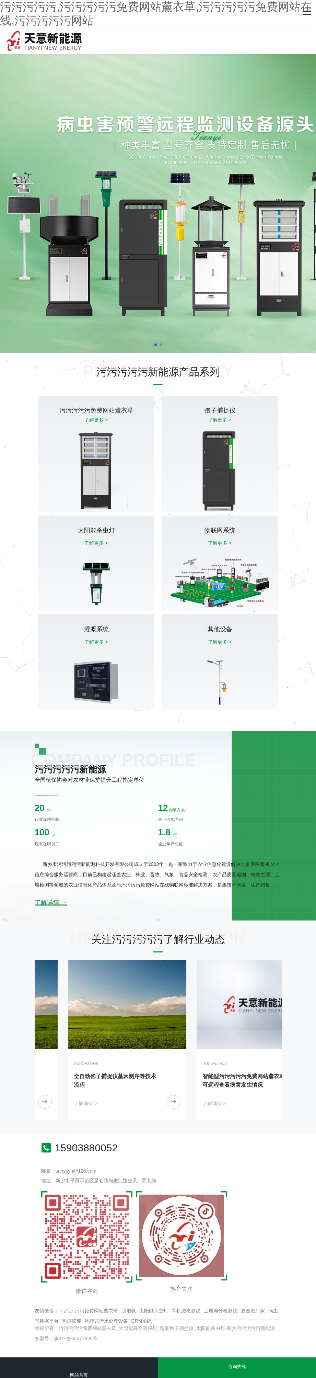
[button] (155, 344)
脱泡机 (128, 1310)
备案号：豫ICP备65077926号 (66, 1338)
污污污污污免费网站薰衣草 (89, 1310)
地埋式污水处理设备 (106, 1321)
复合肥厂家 (253, 1310)
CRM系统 (141, 1321)
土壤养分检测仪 (220, 1310)
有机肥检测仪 (186, 1310)
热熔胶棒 (71, 1321)
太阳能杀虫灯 (153, 1310)
